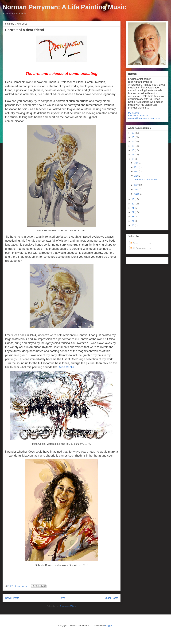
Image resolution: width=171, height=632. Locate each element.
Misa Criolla (66, 367)
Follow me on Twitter (138, 115)
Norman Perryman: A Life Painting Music (64, 7)
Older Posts (111, 598)
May (136, 185)
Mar (136, 171)
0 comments (21, 586)
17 (133, 154)
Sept (137, 194)
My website (133, 113)
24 (133, 221)
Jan (136, 162)
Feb (136, 167)
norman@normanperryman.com (144, 118)
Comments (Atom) (67, 606)
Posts (134, 243)
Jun (136, 189)
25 (133, 225)
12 (133, 133)
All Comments (138, 248)
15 (133, 146)
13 (133, 137)
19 (133, 199)
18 (133, 159)
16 (133, 150)
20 (133, 203)
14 (133, 141)
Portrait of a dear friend (24, 30)
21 (133, 208)
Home (62, 598)
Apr (136, 175)
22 (133, 212)
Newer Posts (12, 598)
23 (133, 216)
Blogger (108, 625)
